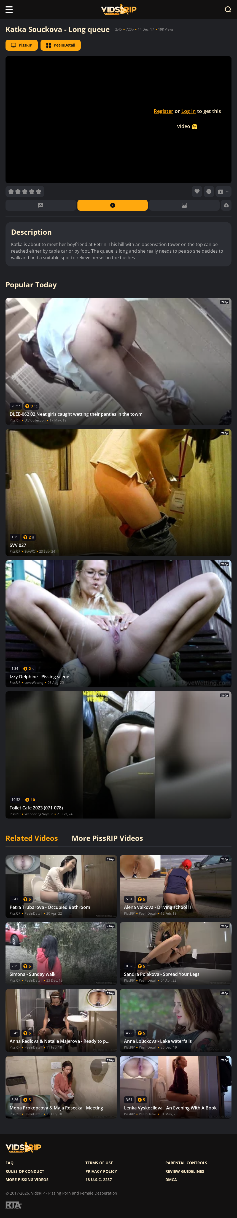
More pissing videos (27, 1179)
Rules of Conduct (25, 1171)
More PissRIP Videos (107, 838)
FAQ (10, 1162)
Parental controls (186, 1162)
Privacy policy (101, 1171)
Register (163, 111)
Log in (188, 111)
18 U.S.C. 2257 (98, 1179)
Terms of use (99, 1162)
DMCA (171, 1179)
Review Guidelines (184, 1171)
